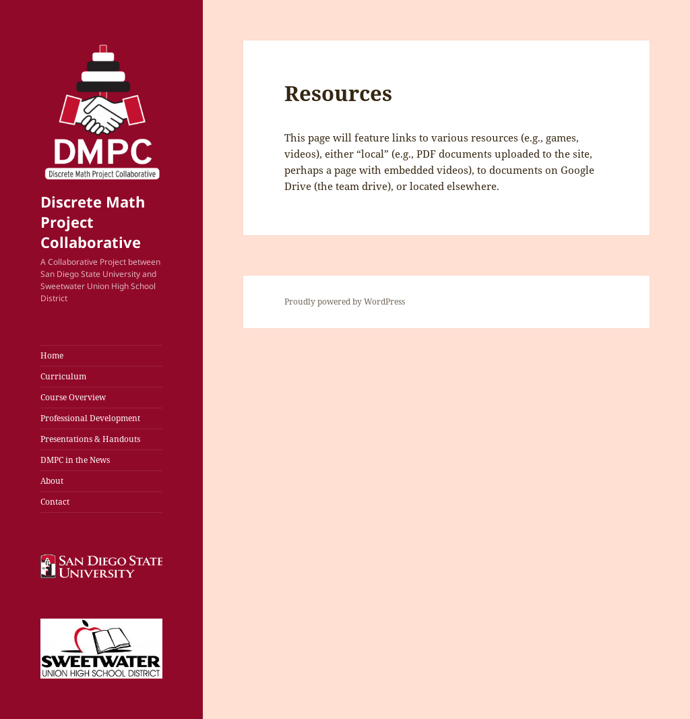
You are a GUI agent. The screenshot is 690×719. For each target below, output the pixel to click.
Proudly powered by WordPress (344, 301)
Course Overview (73, 397)
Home (51, 355)
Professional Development (90, 418)
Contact (54, 501)
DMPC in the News (75, 460)
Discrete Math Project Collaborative (92, 221)
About (51, 481)
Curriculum (63, 376)
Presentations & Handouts (90, 439)
